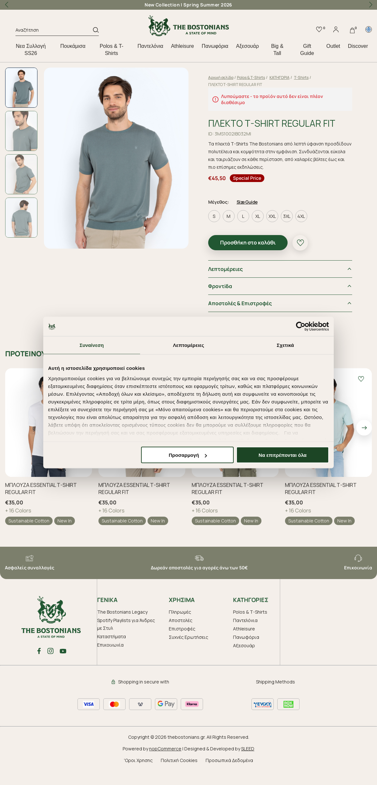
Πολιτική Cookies (179, 776)
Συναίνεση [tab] (91, 345)
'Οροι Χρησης (138, 776)
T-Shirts (313, 77)
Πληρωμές (180, 628)
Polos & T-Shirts (112, 49)
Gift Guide (307, 49)
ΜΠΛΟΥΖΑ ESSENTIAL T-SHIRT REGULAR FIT (41, 504)
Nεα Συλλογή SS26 (31, 49)
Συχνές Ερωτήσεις (188, 653)
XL (269, 232)
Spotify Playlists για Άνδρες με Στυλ (126, 640)
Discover (358, 46)
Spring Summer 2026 (207, 5)
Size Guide (258, 218)
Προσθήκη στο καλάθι (259, 258)
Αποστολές (180, 636)
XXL (284, 232)
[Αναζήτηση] (54, 31)
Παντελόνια (150, 46)
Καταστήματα (111, 652)
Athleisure (182, 46)
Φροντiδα (232, 302)
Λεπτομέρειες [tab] (188, 345)
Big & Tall (277, 49)
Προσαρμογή (188, 455)
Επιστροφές (182, 644)
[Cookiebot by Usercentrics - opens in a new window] (300, 326)
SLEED (247, 764)
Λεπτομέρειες (237, 284)
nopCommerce (165, 764)
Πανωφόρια (215, 46)
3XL (298, 232)
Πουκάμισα (73, 46)
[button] (370, 5)
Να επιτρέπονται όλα (283, 455)
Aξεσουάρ (247, 46)
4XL (313, 232)
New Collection (162, 5)
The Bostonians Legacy (122, 628)
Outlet (333, 46)
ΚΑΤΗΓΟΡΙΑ (291, 77)
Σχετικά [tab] (285, 345)
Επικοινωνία (110, 661)
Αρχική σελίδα (232, 77)
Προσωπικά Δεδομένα (229, 776)
